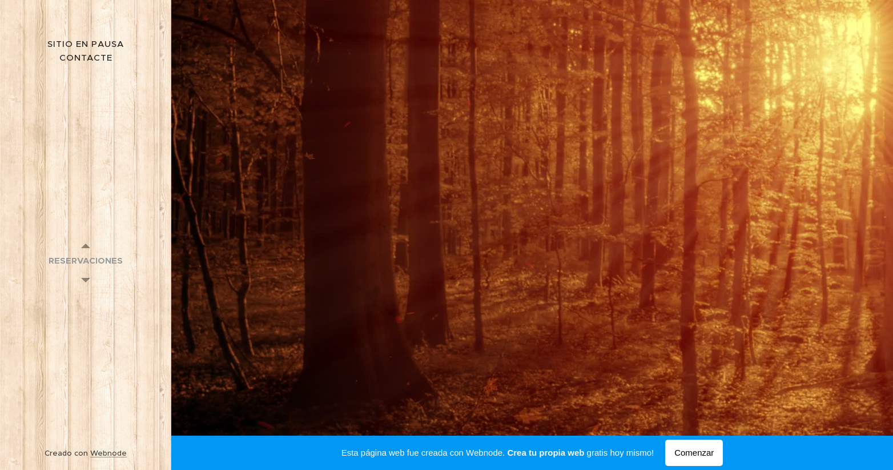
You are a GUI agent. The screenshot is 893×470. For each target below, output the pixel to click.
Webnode (108, 453)
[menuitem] (85, 260)
